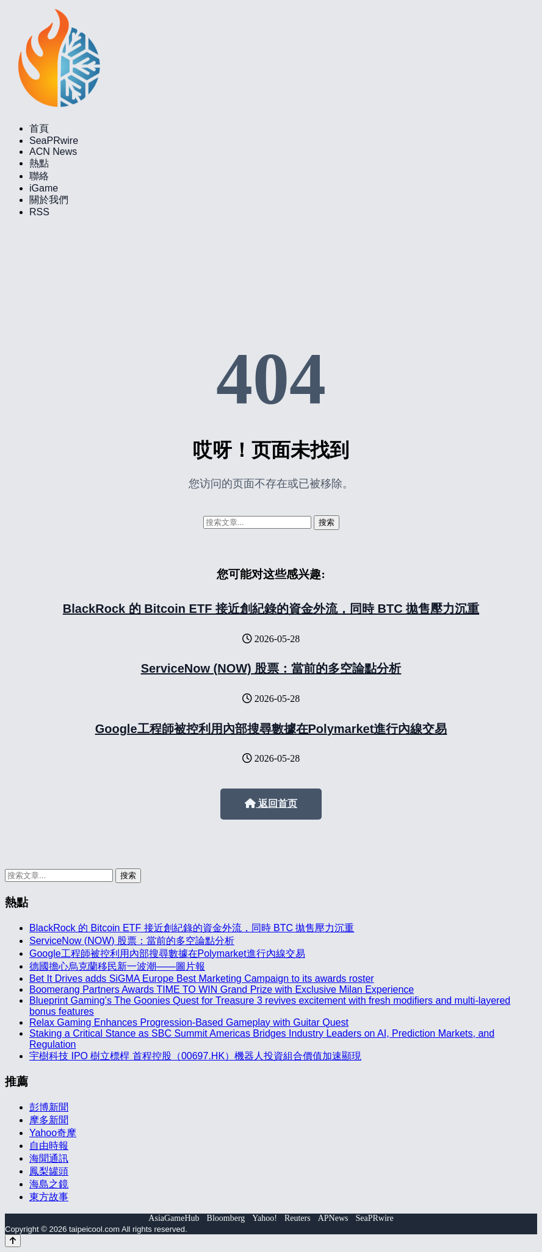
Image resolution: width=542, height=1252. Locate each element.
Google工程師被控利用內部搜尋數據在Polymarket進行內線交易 (271, 728)
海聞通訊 (48, 1158)
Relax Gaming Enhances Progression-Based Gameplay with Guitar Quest (189, 1022)
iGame (43, 188)
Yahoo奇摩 (52, 1133)
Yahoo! (264, 1218)
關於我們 (48, 200)
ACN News (53, 151)
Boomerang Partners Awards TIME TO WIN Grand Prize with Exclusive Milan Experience (221, 989)
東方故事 (48, 1197)
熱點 (39, 163)
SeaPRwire (53, 140)
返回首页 (271, 803)
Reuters (297, 1218)
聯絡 (39, 176)
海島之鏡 (48, 1184)
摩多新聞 (48, 1120)
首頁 (39, 128)
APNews (333, 1218)
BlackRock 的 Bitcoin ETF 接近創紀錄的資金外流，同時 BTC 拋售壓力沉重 (271, 608)
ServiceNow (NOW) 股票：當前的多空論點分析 (271, 668)
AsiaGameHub (173, 1218)
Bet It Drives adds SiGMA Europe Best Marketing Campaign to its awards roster (201, 978)
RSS (39, 212)
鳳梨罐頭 (48, 1171)
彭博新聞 (48, 1107)
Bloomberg (226, 1218)
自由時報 (48, 1145)
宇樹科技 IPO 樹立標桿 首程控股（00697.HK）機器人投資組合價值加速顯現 (195, 1056)
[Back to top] (13, 1240)
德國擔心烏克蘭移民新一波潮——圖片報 (117, 966)
